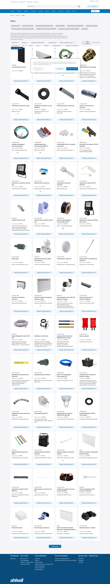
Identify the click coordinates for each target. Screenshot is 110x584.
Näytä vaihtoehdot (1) (88, 81)
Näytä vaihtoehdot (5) (66, 195)
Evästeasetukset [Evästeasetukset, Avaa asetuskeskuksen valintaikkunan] (38, 68)
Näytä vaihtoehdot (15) (66, 81)
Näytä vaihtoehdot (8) (43, 311)
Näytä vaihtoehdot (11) (89, 465)
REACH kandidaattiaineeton (67, 42)
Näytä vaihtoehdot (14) (21, 158)
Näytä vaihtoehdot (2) (21, 81)
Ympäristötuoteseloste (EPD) (38, 42)
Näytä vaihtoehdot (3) (43, 119)
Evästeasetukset (39, 569)
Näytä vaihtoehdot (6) (43, 81)
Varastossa (25, 42)
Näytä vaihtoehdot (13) (21, 119)
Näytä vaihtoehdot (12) (21, 350)
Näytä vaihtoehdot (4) (43, 465)
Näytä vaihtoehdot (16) (66, 234)
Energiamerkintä (53, 42)
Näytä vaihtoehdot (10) (44, 195)
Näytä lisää (55, 549)
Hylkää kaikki (60, 68)
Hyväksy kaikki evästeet (72, 68)
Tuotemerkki (15, 42)
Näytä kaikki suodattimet (82, 42)
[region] (55, 65)
